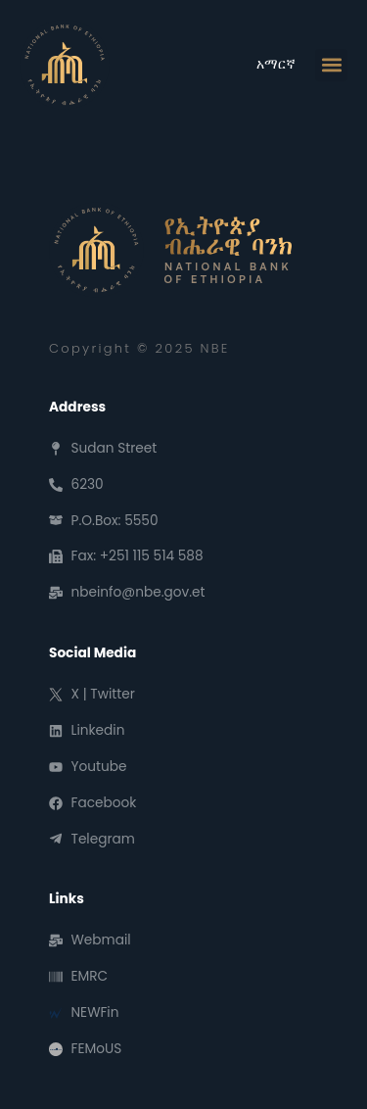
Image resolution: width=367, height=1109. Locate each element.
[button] (331, 65)
